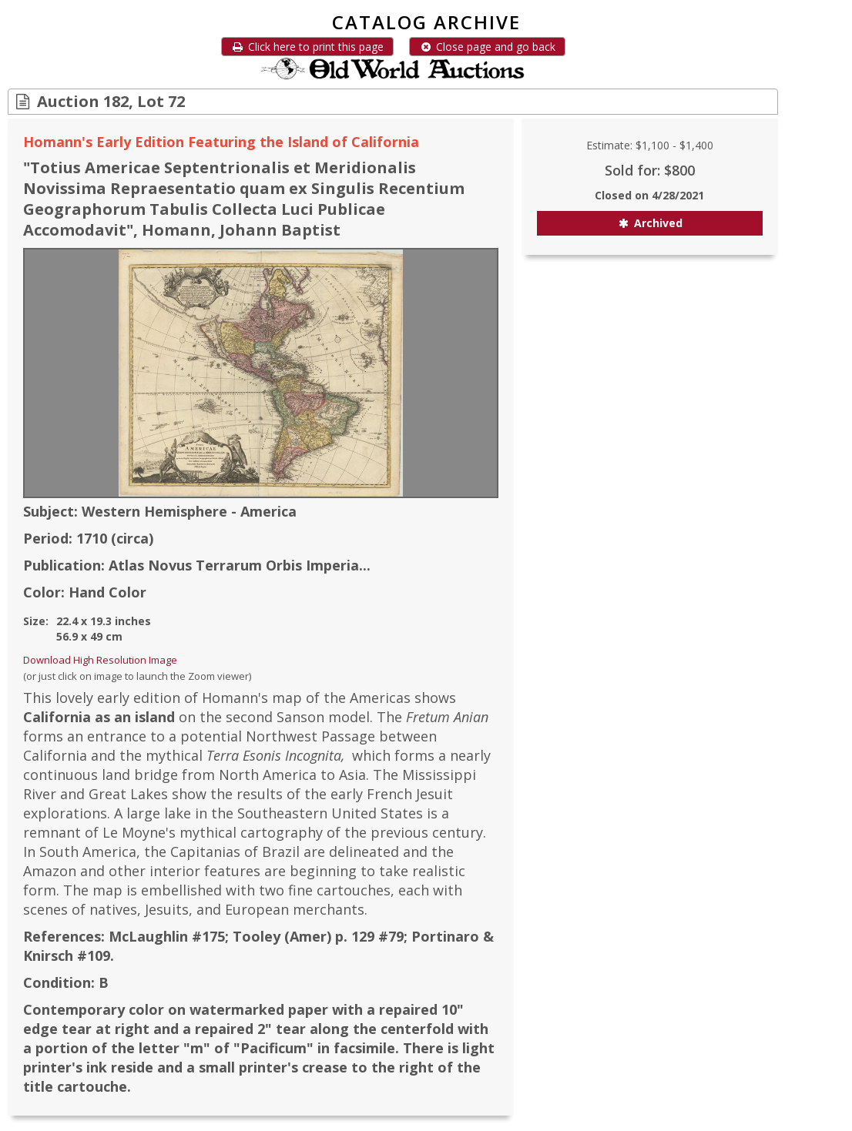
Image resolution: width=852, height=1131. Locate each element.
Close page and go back (487, 46)
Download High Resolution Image (100, 660)
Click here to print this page (307, 46)
